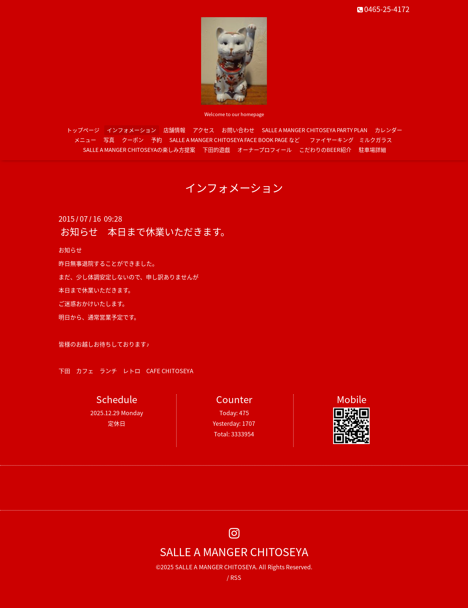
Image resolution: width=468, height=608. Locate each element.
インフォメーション (131, 130)
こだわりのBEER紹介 (325, 150)
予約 (156, 140)
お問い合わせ (238, 130)
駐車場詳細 (372, 150)
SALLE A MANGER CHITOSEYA (234, 551)
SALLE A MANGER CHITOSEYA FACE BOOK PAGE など (234, 140)
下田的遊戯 (216, 150)
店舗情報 (174, 130)
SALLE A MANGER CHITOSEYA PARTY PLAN (314, 130)
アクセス (203, 130)
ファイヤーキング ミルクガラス (353, 140)
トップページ (83, 130)
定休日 (116, 423)
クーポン (133, 140)
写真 (108, 140)
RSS (235, 577)
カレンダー (388, 130)
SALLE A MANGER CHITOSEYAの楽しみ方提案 (139, 150)
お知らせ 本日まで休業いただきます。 (145, 231)
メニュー (85, 140)
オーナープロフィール (264, 150)
